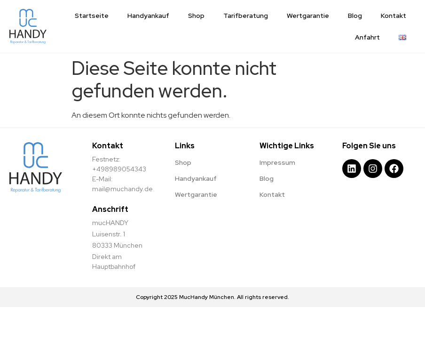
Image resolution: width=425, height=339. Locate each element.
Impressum (277, 162)
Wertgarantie (308, 15)
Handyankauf (148, 15)
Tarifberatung (245, 15)
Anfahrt (367, 37)
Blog (355, 15)
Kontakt (393, 15)
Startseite (92, 15)
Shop (196, 15)
